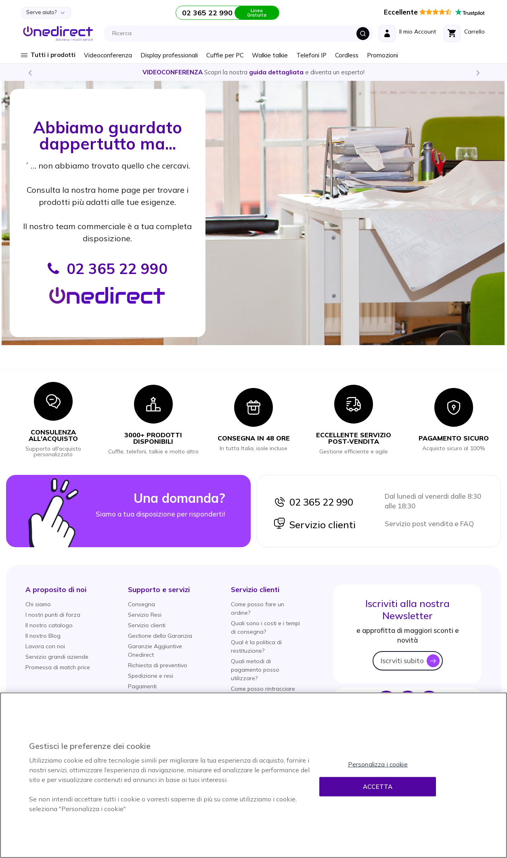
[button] (55, 589)
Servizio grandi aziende (56, 656)
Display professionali (169, 55)
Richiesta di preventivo (157, 665)
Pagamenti (142, 686)
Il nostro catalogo (49, 625)
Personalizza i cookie (378, 764)
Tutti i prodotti (53, 55)
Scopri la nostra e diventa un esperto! (253, 72)
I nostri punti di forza (52, 614)
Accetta (377, 787)
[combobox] (240, 33)
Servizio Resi (144, 614)
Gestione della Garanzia (160, 635)
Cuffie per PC (225, 55)
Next (477, 72)
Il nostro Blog (43, 635)
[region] (253, 775)
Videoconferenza (108, 55)
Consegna (141, 604)
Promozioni (382, 55)
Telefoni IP (311, 55)
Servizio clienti (314, 525)
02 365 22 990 (313, 502)
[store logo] (58, 33)
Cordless (346, 55)
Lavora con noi (45, 646)
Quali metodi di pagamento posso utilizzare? (255, 670)
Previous (29, 72)
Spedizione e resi (150, 675)
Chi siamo (38, 604)
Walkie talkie (270, 55)
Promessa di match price (57, 667)
